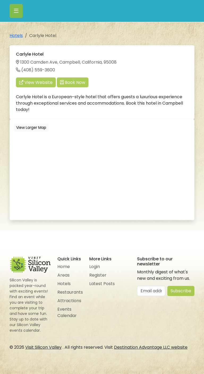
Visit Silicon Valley (43, 347)
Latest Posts (102, 284)
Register (98, 275)
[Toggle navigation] (16, 11)
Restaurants (70, 292)
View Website (36, 82)
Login (94, 267)
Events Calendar (67, 312)
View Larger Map (31, 127)
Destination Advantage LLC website (151, 347)
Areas (63, 275)
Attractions (69, 301)
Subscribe (181, 291)
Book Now (72, 82)
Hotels (16, 35)
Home (63, 267)
